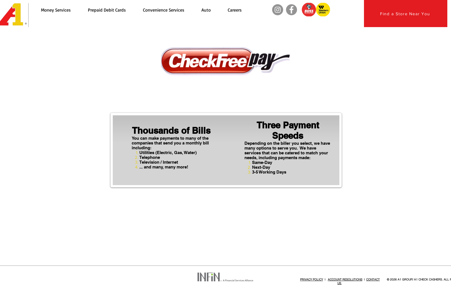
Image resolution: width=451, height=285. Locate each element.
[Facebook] (291, 9)
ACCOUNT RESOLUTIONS (345, 279)
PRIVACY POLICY (311, 279)
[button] (55, 9)
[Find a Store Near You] (405, 13)
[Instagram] (277, 9)
